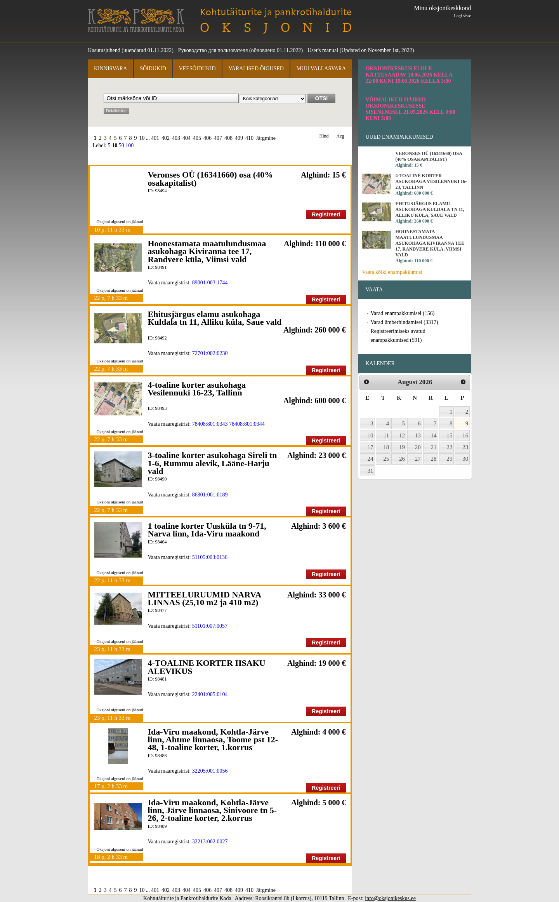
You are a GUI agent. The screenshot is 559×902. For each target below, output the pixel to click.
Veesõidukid (197, 68)
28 (434, 459)
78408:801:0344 (247, 424)
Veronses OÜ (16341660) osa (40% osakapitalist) (210, 178)
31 (370, 471)
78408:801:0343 (210, 424)
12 (402, 435)
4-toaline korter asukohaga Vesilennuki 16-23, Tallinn (197, 388)
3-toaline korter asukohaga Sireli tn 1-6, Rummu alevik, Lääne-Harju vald (212, 463)
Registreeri (326, 214)
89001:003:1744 (210, 283)
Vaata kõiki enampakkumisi (392, 272)
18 (386, 447)
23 (465, 447)
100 (129, 145)
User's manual (322, 50)
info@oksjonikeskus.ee (390, 898)
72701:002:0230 (210, 353)
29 (449, 459)
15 (449, 435)
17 (370, 447)
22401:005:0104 (210, 694)
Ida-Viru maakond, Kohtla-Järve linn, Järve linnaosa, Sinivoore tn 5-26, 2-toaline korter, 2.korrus (212, 810)
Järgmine (266, 138)
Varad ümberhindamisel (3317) (404, 322)
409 (239, 138)
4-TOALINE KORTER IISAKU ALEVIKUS (207, 667)
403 (176, 138)
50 (121, 145)
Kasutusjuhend (104, 50)
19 (402, 447)
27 (418, 459)
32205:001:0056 (210, 771)
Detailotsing (116, 111)
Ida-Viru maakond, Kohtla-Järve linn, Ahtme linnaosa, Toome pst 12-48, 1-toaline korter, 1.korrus (213, 739)
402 (165, 138)
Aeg (340, 136)
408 (228, 138)
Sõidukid (153, 68)
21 (434, 447)
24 (370, 459)
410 (249, 138)
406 (207, 138)
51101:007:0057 (209, 626)
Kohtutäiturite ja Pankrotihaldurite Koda (136, 20)
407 (218, 138)
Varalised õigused (255, 68)
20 (418, 447)
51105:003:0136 (209, 557)
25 (386, 459)
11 (386, 435)
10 (142, 138)
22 (449, 447)
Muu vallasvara (321, 68)
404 (186, 138)
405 (197, 138)
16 (465, 435)
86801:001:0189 (210, 495)
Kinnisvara (110, 68)
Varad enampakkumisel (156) (403, 313)
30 (465, 459)
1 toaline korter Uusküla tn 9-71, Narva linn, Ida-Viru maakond (207, 529)
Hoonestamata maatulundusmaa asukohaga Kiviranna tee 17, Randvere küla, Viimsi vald (207, 251)
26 (402, 459)
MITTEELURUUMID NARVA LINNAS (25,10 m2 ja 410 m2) (204, 598)
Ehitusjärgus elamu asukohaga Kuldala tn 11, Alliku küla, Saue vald (215, 318)
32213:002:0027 (210, 842)
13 (418, 435)
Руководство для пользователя (213, 50)
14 (434, 435)
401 (155, 138)
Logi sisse (462, 15)
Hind (324, 136)
